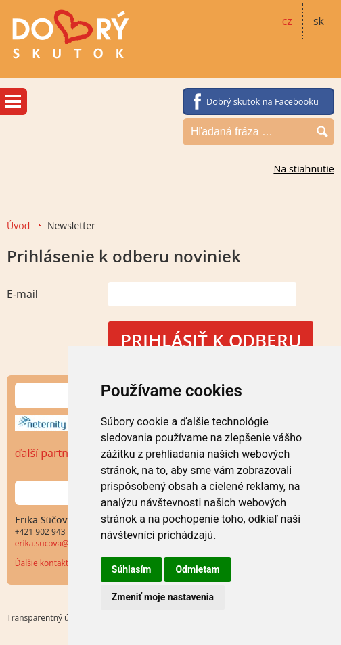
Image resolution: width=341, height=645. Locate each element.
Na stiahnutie (303, 168)
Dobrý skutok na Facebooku (262, 101)
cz (287, 21)
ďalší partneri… (52, 453)
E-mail (22, 294)
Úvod (18, 225)
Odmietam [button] (197, 569)
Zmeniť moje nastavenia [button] (163, 597)
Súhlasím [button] (132, 569)
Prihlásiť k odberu (210, 341)
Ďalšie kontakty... (47, 563)
